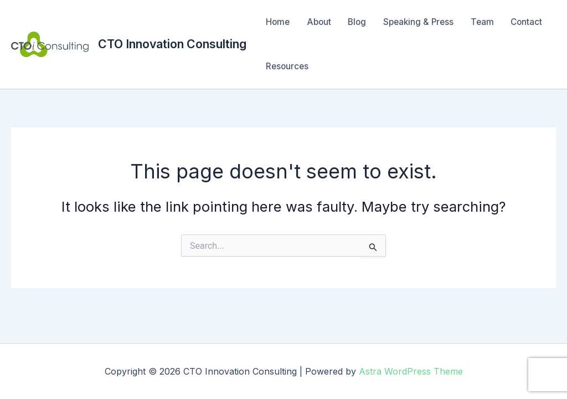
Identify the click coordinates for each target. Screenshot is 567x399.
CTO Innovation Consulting (172, 44)
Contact (526, 22)
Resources (287, 66)
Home (278, 22)
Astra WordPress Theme (411, 371)
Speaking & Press (418, 22)
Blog (357, 22)
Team (482, 22)
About (319, 22)
